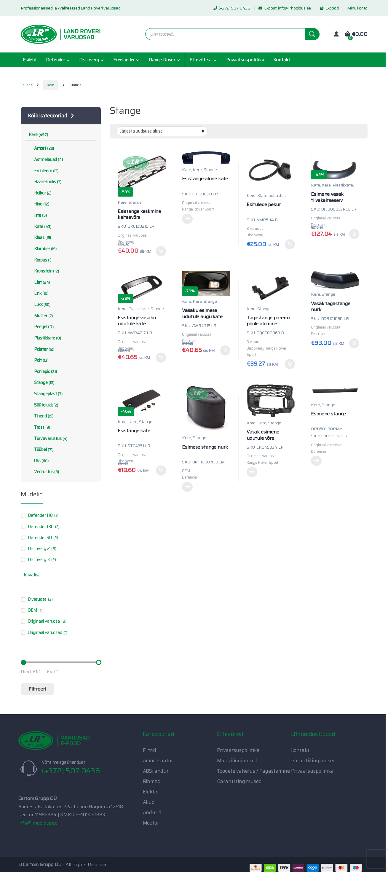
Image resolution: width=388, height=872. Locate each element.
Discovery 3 (39, 559)
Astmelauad (46, 159)
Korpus (40, 260)
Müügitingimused (237, 760)
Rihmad (152, 781)
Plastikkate (343, 185)
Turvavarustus (48, 438)
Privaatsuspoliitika (245, 59)
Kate (186, 169)
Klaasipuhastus (271, 195)
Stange (135, 202)
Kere (50, 85)
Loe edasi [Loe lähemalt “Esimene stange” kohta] (316, 461)
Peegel (41, 326)
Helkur (40, 193)
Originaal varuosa (44, 621)
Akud (149, 802)
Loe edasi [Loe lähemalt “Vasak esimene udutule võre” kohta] (252, 472)
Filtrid (149, 750)
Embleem (43, 171)
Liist (39, 282)
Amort (41, 148)
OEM (32, 610)
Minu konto (357, 8)
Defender (55, 59)
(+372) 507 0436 (231, 8)
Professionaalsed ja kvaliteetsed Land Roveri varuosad (71, 8)
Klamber (43, 249)
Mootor (151, 823)
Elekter (151, 792)
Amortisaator (158, 760)
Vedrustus (44, 471)
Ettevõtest (200, 59)
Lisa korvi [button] (161, 251)
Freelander (124, 59)
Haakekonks (45, 181)
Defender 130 (41, 526)
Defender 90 (40, 537)
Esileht (30, 59)
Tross (39, 427)
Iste (38, 215)
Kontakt (281, 59)
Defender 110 (40, 515)
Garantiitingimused (239, 781)
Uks (38, 460)
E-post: (268, 8)
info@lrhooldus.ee (294, 8)
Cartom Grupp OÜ (42, 864)
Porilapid (43, 371)
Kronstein (44, 271)
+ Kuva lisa (31, 574)
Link (38, 293)
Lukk (39, 304)
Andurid (152, 812)
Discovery (89, 59)
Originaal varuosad (45, 632)
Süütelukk (43, 405)
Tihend (41, 416)
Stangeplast (45, 393)
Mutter (41, 316)
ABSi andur (156, 771)
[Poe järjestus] (162, 131)
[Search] (312, 34)
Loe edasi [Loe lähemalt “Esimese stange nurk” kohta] (187, 487)
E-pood (329, 8)
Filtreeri (37, 689)
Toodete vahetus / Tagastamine (253, 771)
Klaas (40, 237)
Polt (38, 360)
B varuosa (37, 599)
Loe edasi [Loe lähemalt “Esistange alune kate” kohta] (187, 219)
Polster (41, 349)
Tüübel (41, 449)
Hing (39, 204)
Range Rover (162, 59)
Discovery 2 (39, 548)
